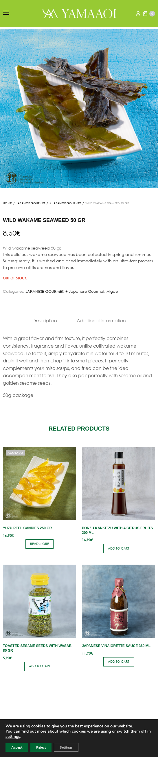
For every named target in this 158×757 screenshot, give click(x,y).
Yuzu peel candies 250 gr (27, 528)
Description (44, 320)
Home (7, 203)
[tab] (45, 321)
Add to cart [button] (118, 548)
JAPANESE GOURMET (30, 203)
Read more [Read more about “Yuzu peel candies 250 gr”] (39, 543)
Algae (112, 291)
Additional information (101, 320)
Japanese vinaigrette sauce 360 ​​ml (116, 646)
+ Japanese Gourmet (65, 203)
